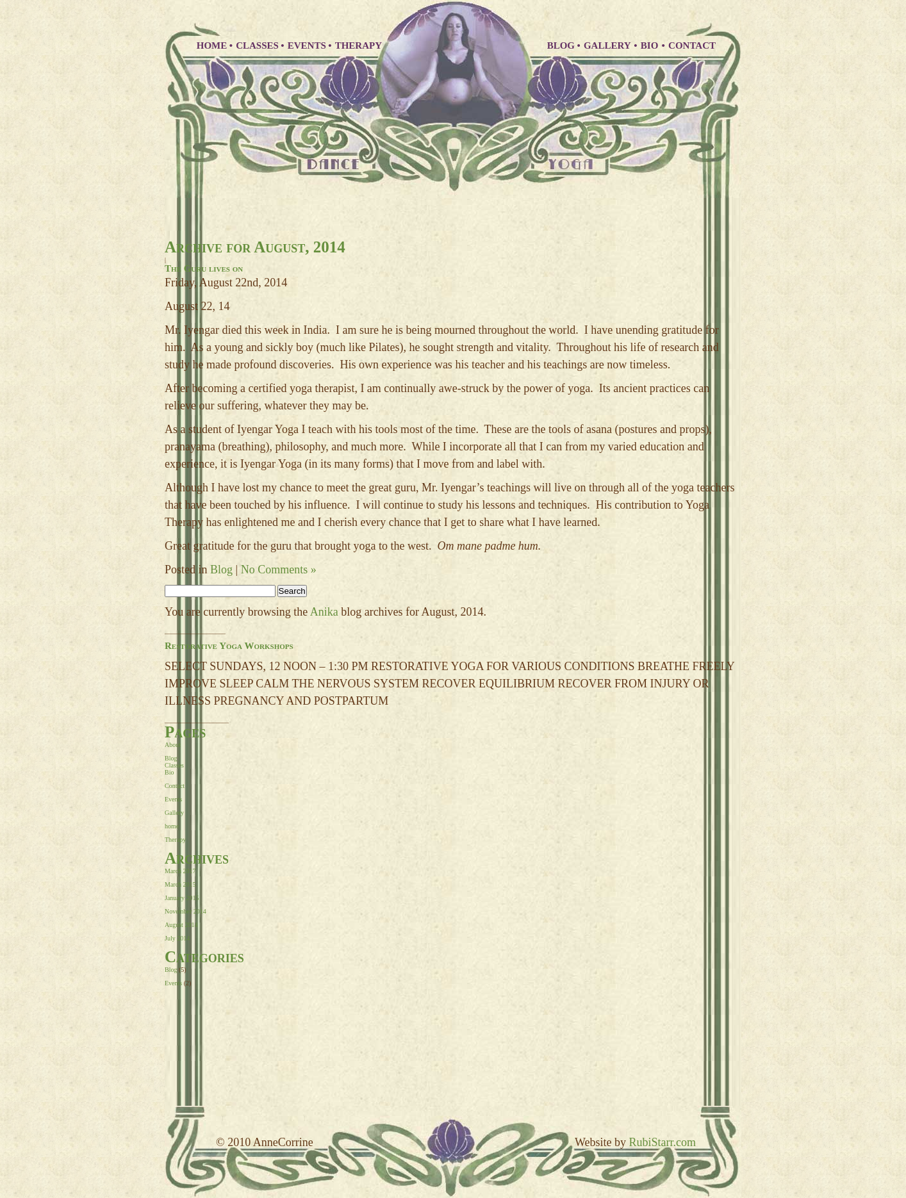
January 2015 (182, 897)
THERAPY (358, 45)
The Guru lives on (204, 268)
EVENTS (307, 45)
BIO (651, 45)
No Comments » (279, 569)
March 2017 (180, 870)
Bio (169, 772)
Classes (174, 765)
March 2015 (180, 884)
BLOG (561, 45)
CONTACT (692, 45)
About (173, 744)
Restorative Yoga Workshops (229, 646)
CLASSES (257, 45)
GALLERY (608, 45)
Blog (221, 569)
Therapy (175, 839)
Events (173, 799)
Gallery (174, 812)
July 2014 (177, 938)
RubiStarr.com (662, 1142)
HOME (212, 45)
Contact (175, 785)
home (172, 826)
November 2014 (185, 911)
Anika (324, 611)
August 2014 (181, 924)
